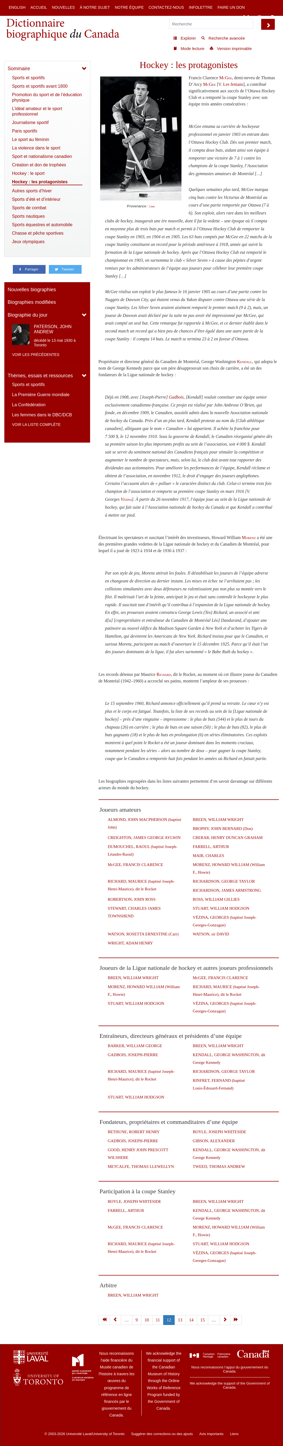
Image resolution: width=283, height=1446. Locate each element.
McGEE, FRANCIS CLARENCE (135, 864)
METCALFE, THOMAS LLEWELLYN (141, 1166)
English (17, 7)
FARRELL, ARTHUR (211, 846)
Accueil (38, 7)
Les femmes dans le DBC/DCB (42, 415)
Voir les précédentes (35, 354)
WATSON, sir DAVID (211, 934)
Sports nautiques (28, 216)
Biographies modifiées (32, 302)
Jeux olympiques (28, 241)
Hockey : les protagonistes (40, 181)
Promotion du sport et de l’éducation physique (47, 97)
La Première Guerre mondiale (41, 394)
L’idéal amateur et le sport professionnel (37, 111)
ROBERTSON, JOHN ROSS (132, 899)
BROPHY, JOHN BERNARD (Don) (223, 828)
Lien (152, 206)
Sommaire (19, 68)
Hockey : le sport (28, 173)
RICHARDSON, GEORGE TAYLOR (224, 881)
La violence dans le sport (36, 148)
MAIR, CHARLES (208, 855)
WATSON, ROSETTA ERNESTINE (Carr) (143, 934)
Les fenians (233, 84)
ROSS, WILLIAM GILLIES (216, 899)
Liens (234, 1434)
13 (180, 1320)
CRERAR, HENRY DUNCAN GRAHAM (228, 837)
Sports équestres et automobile (42, 224)
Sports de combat (29, 207)
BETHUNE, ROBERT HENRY (134, 1132)
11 (158, 1320)
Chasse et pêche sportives (38, 233)
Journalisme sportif (30, 122)
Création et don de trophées (39, 165)
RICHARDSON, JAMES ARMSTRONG (227, 890)
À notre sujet (95, 7)
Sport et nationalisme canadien (42, 156)
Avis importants (211, 1434)
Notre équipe (129, 7)
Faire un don (231, 7)
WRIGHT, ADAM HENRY (130, 943)
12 (169, 1320)
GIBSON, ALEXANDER (214, 1141)
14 (191, 1320)
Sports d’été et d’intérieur (36, 199)
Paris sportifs (24, 131)
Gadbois (176, 397)
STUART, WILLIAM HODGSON (221, 908)
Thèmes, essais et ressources (40, 375)
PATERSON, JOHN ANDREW (53, 329)
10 (147, 1320)
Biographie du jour (27, 315)
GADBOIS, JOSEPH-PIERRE (133, 1055)
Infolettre (201, 7)
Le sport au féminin (30, 139)
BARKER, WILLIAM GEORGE (135, 1046)
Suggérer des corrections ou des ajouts (162, 1434)
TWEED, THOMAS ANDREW (219, 1166)
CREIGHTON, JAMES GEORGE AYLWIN (144, 837)
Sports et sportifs (28, 77)
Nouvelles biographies (32, 289)
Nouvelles (63, 7)
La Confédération (29, 404)
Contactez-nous (166, 7)
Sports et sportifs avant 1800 (40, 86)
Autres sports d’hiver (32, 191)
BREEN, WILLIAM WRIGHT (218, 819)
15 (202, 1320)
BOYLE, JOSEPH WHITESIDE (219, 1132)
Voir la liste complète (36, 424)
